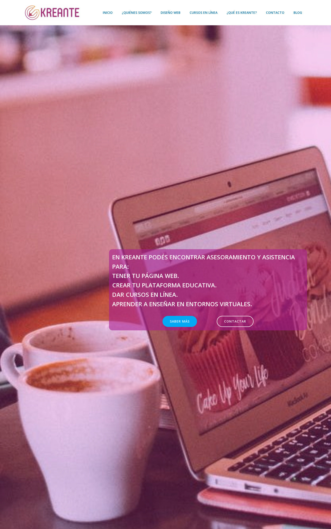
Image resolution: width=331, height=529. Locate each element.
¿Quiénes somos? (137, 12)
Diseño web (171, 12)
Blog (298, 12)
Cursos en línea (204, 12)
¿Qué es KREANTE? (242, 12)
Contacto (275, 12)
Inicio (108, 12)
